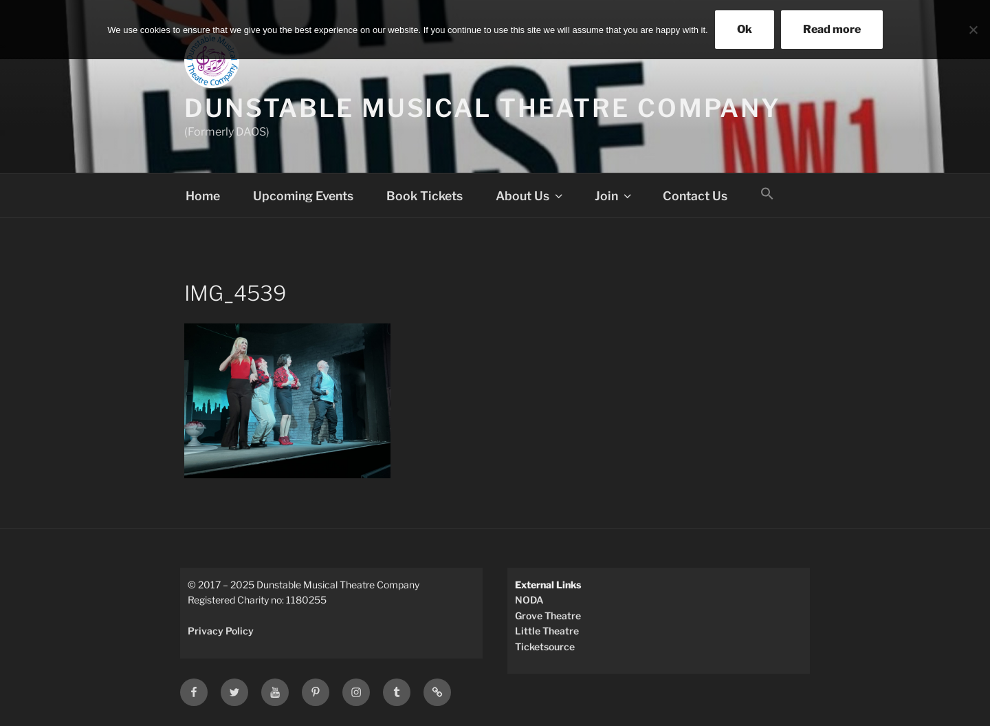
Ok (744, 29)
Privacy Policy (221, 631)
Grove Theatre (548, 615)
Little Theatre (547, 631)
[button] (767, 194)
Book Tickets (424, 196)
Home (203, 196)
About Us (530, 196)
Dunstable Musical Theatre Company (482, 108)
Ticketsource (545, 646)
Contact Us (695, 196)
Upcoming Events (303, 196)
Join (614, 196)
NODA (529, 600)
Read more (832, 29)
